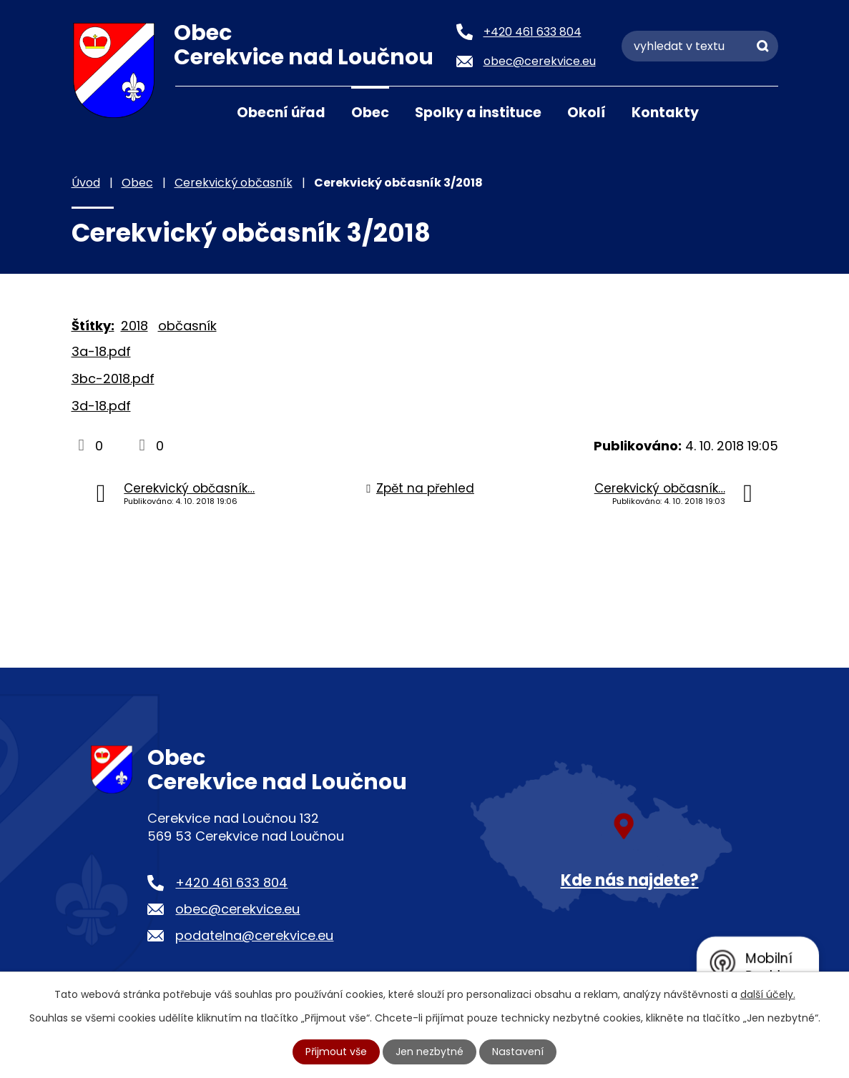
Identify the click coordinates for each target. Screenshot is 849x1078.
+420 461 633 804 (231, 882)
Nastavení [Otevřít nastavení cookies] (518, 1051)
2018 (134, 326)
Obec (370, 112)
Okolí (586, 112)
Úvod (193, 111)
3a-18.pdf (101, 351)
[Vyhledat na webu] (700, 46)
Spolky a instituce (478, 112)
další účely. (767, 994)
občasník (187, 326)
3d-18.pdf (101, 406)
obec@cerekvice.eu (237, 909)
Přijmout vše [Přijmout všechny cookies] (337, 1051)
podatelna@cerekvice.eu (254, 935)
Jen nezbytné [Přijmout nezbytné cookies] (430, 1051)
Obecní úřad (281, 112)
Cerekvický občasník (234, 182)
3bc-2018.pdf (113, 378)
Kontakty (665, 112)
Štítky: (93, 326)
